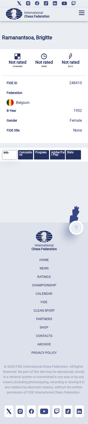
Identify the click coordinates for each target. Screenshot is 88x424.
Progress (40, 152)
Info (6, 152)
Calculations (25, 153)
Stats (70, 152)
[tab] (9, 155)
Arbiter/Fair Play (58, 153)
